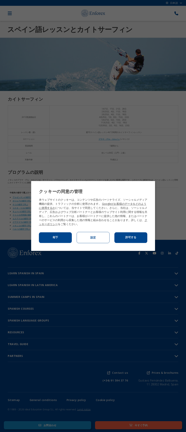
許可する (130, 237)
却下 (55, 237)
